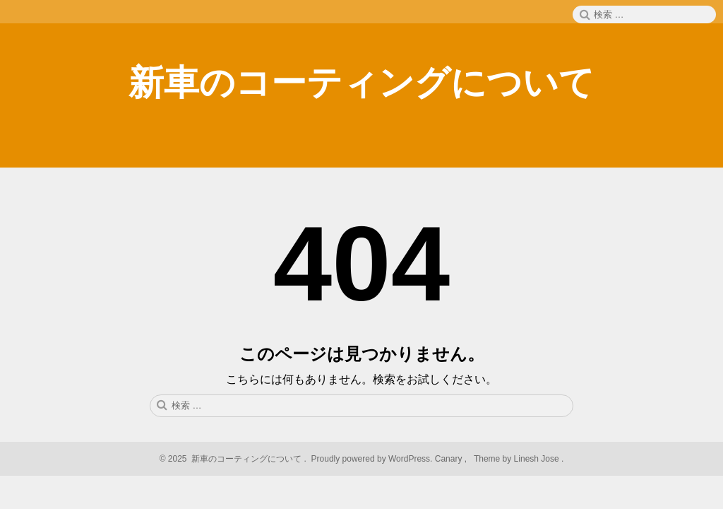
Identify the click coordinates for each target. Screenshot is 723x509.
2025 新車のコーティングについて (234, 459)
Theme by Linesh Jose (518, 459)
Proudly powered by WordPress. (372, 459)
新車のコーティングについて (361, 83)
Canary (450, 459)
